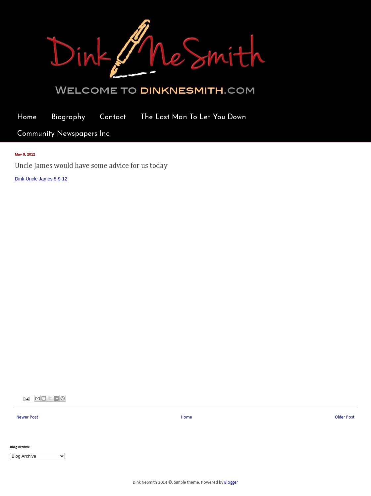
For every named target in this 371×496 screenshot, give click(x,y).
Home (27, 117)
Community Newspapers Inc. (64, 134)
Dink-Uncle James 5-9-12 (41, 178)
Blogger (231, 482)
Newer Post (27, 417)
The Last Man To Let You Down (193, 117)
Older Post (344, 417)
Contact (113, 117)
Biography (68, 117)
